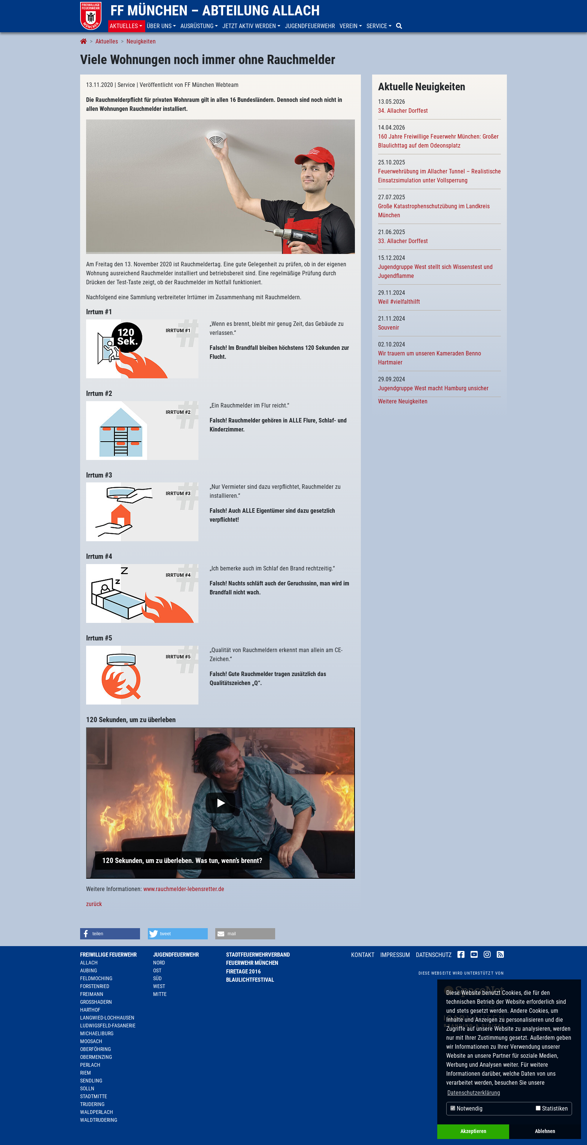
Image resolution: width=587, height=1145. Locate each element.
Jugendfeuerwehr (176, 954)
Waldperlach (96, 1112)
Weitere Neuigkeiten (403, 401)
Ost (157, 970)
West (159, 986)
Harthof (90, 1010)
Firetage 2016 (243, 971)
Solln (87, 1088)
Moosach (91, 1041)
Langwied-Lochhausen (107, 1018)
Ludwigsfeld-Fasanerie (108, 1026)
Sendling (91, 1081)
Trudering (92, 1104)
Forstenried (94, 986)
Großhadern (96, 1002)
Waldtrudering (98, 1120)
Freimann (91, 994)
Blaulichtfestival (250, 979)
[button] (126, 26)
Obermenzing (96, 1057)
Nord (159, 963)
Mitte (160, 994)
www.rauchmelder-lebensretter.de (183, 889)
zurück (94, 904)
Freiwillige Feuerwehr (108, 954)
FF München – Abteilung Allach (215, 10)
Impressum (395, 954)
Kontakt (362, 954)
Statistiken (552, 1108)
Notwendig (466, 1108)
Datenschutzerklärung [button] (473, 1092)
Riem (85, 1073)
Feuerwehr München (252, 963)
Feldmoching (96, 978)
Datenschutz (433, 954)
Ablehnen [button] (545, 1131)
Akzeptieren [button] (473, 1131)
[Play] (220, 803)
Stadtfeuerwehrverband (258, 954)
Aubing (88, 970)
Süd (157, 978)
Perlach (90, 1065)
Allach (89, 963)
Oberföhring (95, 1049)
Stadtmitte (93, 1096)
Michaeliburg (96, 1033)
